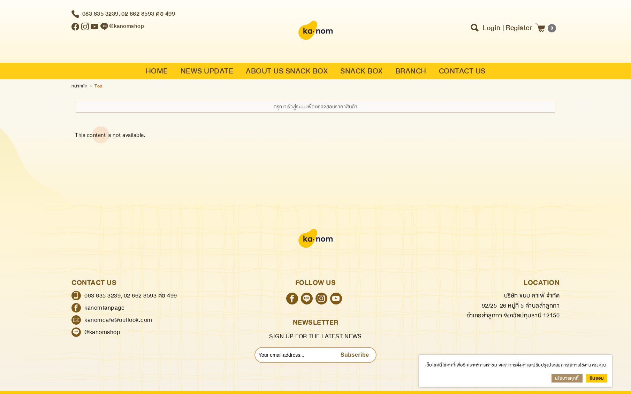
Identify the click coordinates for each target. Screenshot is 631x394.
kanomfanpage (104, 307)
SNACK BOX (361, 71)
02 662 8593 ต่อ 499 (148, 13)
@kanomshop (102, 332)
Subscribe (355, 355)
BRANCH (410, 71)
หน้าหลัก (79, 86)
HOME (157, 71)
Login (491, 28)
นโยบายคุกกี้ (567, 378)
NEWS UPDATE (207, 71)
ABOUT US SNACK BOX (287, 71)
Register (518, 28)
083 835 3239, (101, 13)
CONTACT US (462, 71)
